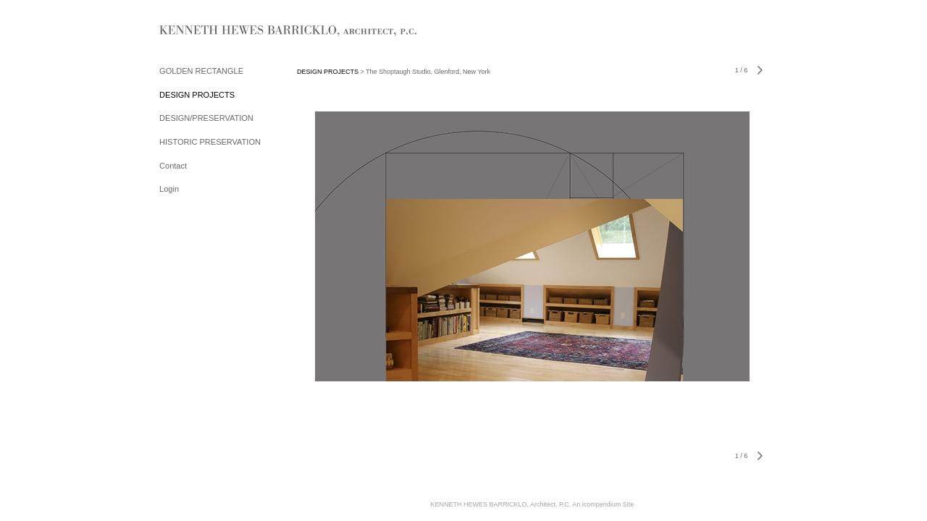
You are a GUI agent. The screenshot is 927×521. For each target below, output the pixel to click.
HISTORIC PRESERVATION (210, 141)
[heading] (195, 32)
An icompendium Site (603, 504)
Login (169, 189)
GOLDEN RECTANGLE (201, 71)
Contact (173, 165)
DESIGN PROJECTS (197, 94)
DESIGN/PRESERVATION (206, 118)
